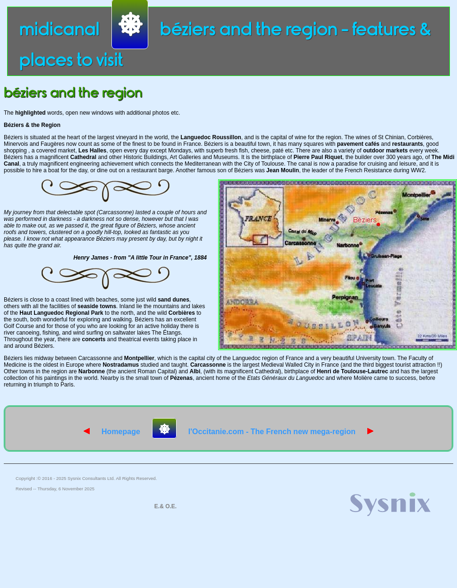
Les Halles (92, 150)
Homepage (112, 432)
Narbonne (91, 371)
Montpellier (139, 358)
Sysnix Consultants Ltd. (91, 478)
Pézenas (181, 378)
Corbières (182, 313)
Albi (195, 371)
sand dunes (173, 299)
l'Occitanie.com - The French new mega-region (280, 432)
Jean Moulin (282, 170)
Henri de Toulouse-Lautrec (352, 371)
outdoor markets (385, 150)
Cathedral (83, 157)
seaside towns (96, 306)
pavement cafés (358, 144)
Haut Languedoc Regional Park (61, 313)
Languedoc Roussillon (210, 137)
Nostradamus (120, 364)
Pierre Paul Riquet (318, 157)
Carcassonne (208, 364)
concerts (93, 339)
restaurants (407, 144)
